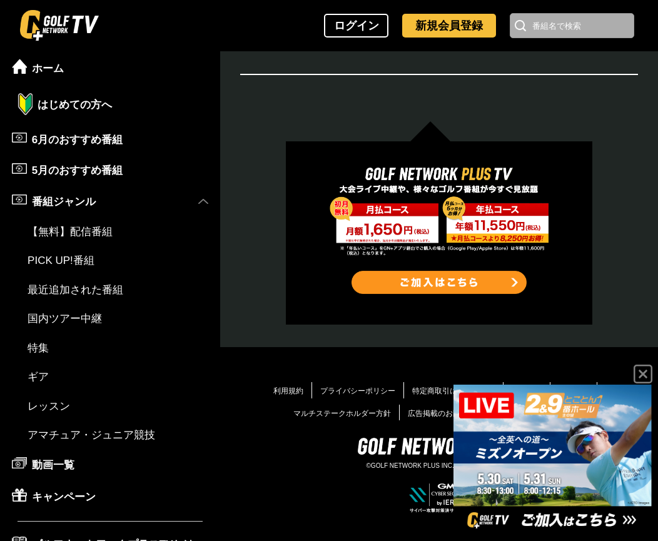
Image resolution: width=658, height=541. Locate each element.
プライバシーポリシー (357, 391)
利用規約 (288, 391)
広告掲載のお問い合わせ (449, 413)
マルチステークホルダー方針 (342, 413)
